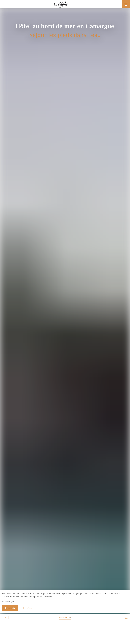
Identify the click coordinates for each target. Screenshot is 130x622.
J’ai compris (10, 608)
